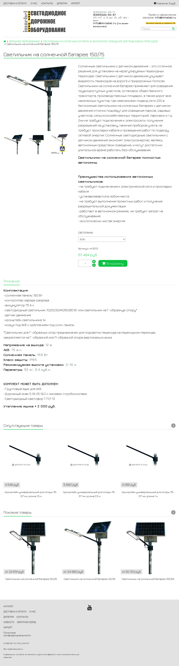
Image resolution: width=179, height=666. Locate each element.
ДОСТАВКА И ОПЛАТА (15, 3)
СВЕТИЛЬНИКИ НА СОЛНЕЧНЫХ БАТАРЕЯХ (66, 41)
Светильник (85, 232)
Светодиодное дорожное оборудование (44, 21)
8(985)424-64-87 (104, 14)
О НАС (34, 3)
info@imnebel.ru (104, 23)
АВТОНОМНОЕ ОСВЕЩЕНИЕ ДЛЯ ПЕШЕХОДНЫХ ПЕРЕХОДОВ (125, 41)
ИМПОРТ (75, 3)
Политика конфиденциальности (17, 634)
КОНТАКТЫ (47, 3)
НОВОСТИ (9, 622)
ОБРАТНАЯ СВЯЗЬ (26, 622)
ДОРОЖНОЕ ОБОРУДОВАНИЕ (24, 41)
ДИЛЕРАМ (62, 3)
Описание (12, 281)
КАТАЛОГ (9, 606)
